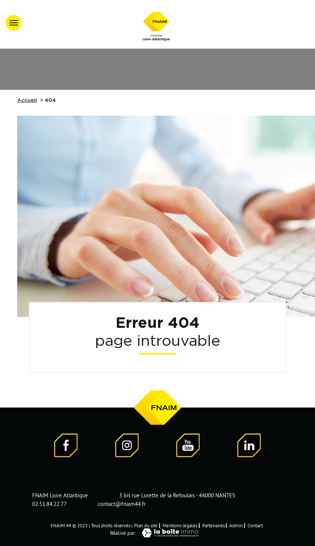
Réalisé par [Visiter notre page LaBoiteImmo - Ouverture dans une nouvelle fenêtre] (157, 532)
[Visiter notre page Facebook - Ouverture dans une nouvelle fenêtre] (66, 446)
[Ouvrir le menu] (13, 23)
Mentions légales (180, 525)
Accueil (27, 100)
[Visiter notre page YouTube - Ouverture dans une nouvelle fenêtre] (188, 446)
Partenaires (213, 525)
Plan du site (146, 525)
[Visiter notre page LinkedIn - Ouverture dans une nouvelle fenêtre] (249, 446)
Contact (255, 525)
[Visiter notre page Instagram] (127, 446)
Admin (236, 525)
